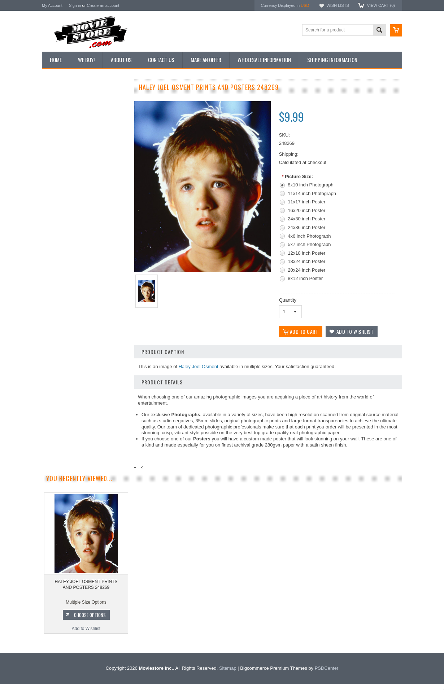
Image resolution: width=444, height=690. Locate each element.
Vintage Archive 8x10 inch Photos (78, 113)
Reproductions (60, 149)
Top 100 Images (61, 125)
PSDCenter (327, 674)
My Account (52, 5)
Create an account (103, 5)
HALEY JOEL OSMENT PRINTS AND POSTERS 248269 (86, 584)
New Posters (58, 161)
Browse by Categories (67, 137)
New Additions (59, 100)
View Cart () (381, 5)
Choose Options (89, 386)
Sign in (75, 5)
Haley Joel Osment (198, 366)
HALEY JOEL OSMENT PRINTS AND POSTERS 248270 (85, 356)
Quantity (287, 300)
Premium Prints (60, 174)
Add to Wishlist (85, 400)
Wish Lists (337, 5)
